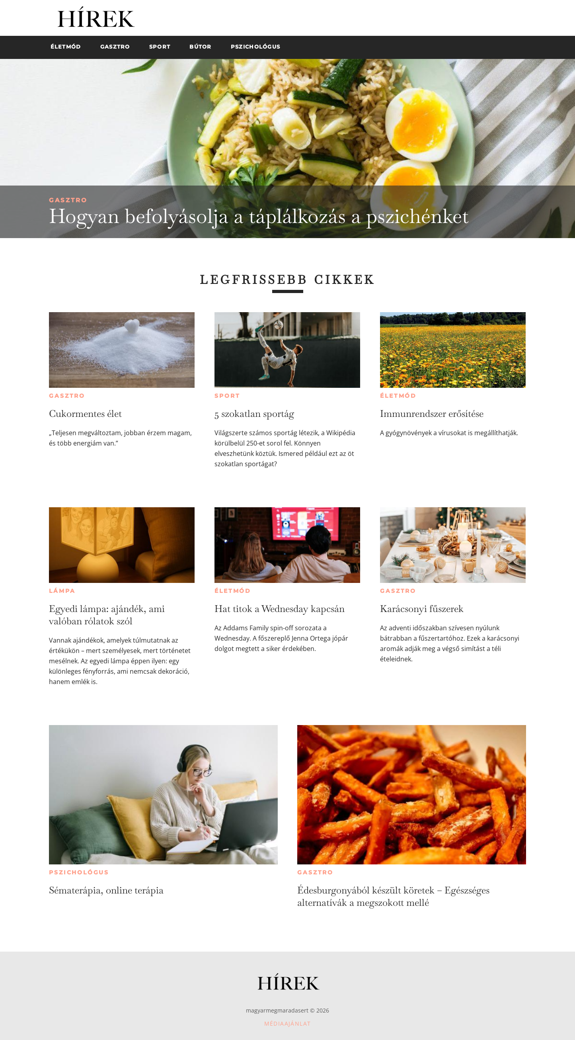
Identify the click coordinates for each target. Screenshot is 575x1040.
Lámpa (62, 590)
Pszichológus (79, 872)
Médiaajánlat (287, 1023)
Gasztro (68, 200)
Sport (227, 395)
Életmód (398, 395)
